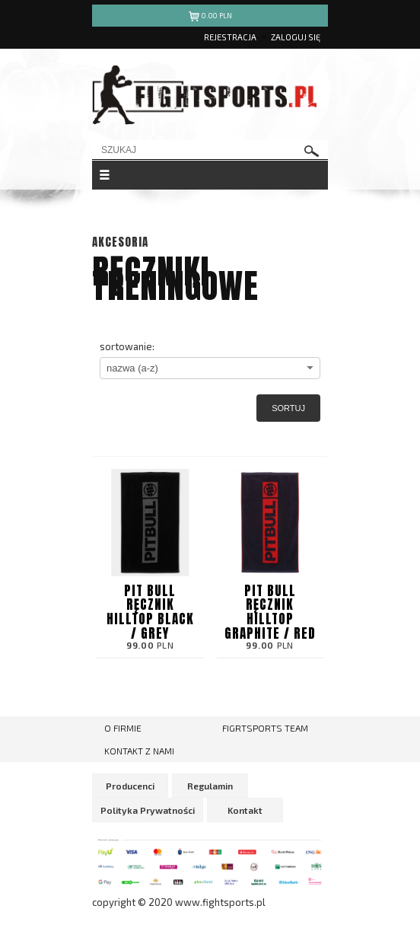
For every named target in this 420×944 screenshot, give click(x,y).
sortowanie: (127, 346)
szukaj (312, 151)
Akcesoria (120, 241)
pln (210, 18)
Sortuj (288, 408)
